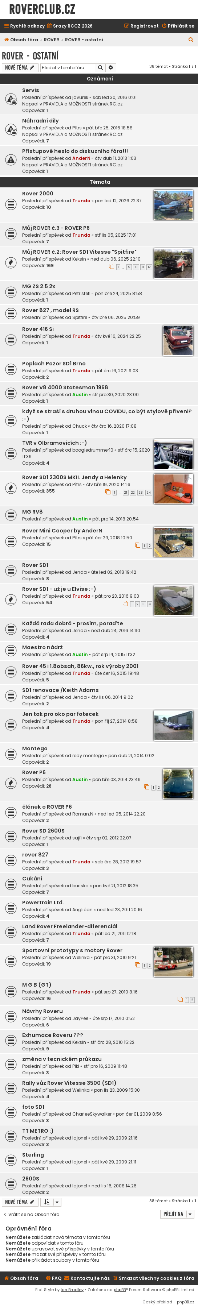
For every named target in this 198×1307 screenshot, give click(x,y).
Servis (30, 90)
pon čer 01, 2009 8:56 (139, 1114)
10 (136, 267)
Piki (75, 1066)
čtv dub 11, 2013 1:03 (115, 158)
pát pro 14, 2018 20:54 (115, 519)
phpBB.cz (185, 1302)
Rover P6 (34, 772)
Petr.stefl (81, 293)
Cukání (32, 878)
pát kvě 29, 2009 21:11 (114, 1162)
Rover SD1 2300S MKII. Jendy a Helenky (74, 477)
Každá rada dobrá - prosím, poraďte (72, 623)
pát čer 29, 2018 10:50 (109, 538)
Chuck (79, 426)
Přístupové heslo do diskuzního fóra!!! (75, 151)
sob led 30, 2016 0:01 (115, 97)
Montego (35, 748)
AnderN (81, 158)
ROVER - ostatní (30, 56)
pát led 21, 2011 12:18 (115, 933)
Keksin (79, 259)
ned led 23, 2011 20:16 (119, 909)
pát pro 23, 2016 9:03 (117, 596)
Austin (80, 394)
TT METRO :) (38, 1130)
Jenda (79, 572)
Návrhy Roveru (42, 1011)
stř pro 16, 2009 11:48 (105, 1066)
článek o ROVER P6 (47, 806)
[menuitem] (70, 26)
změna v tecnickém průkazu (62, 1059)
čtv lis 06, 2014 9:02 (112, 697)
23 (141, 492)
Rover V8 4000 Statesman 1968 (65, 387)
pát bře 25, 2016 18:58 (109, 128)
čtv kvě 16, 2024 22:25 (118, 336)
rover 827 (35, 854)
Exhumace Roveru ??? (52, 1035)
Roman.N (82, 814)
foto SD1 (33, 1107)
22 (133, 492)
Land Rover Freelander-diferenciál (69, 926)
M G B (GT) (37, 984)
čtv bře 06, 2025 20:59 (116, 317)
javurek (80, 97)
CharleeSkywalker (92, 1114)
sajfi (77, 838)
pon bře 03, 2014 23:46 (116, 779)
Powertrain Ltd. (43, 902)
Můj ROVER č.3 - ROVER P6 (56, 228)
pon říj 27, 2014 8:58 (116, 721)
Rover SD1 (35, 565)
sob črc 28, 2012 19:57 (118, 862)
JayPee (80, 1018)
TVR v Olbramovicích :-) (54, 443)
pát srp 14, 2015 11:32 (113, 654)
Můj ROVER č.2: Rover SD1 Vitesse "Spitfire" (79, 252)
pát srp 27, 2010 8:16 (116, 992)
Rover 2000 (37, 193)
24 (149, 492)
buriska (80, 886)
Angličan (82, 909)
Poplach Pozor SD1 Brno (54, 363)
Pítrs (77, 128)
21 (125, 492)
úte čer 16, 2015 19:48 (117, 673)
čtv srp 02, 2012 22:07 (109, 838)
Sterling (33, 1154)
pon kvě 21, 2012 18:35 (115, 886)
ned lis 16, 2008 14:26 (114, 1186)
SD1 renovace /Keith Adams (60, 690)
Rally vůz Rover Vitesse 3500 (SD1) (69, 1083)
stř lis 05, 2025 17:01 (116, 235)
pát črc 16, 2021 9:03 (116, 371)
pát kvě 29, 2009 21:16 (115, 1138)
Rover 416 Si (38, 329)
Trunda (81, 201)
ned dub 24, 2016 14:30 (115, 630)
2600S (30, 1178)
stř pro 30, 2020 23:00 (115, 394)
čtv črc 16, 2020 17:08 (114, 426)
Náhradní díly (40, 120)
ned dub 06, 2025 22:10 (115, 259)
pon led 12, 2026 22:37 (118, 201)
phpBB (120, 1290)
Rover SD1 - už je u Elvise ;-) (59, 589)
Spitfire (79, 317)
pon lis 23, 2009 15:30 (117, 1090)
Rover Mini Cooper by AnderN (62, 530)
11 (143, 267)
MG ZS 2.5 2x (38, 286)
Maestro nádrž (42, 647)
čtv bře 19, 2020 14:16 (108, 484)
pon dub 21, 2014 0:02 (131, 755)
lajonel (79, 1138)
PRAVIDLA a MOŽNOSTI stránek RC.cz (82, 104)
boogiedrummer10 (92, 450)
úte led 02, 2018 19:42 (113, 572)
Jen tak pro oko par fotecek (60, 714)
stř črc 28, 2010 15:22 (112, 1042)
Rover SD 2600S (43, 830)
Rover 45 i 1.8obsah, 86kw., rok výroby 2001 (80, 666)
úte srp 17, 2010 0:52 (114, 1018)
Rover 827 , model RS (50, 310)
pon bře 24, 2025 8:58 (118, 293)
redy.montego (88, 755)
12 (149, 267)
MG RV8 (32, 511)
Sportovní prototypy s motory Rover (72, 950)
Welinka (81, 957)
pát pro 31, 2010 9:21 (115, 957)
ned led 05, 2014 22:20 (122, 814)
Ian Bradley (72, 1290)
